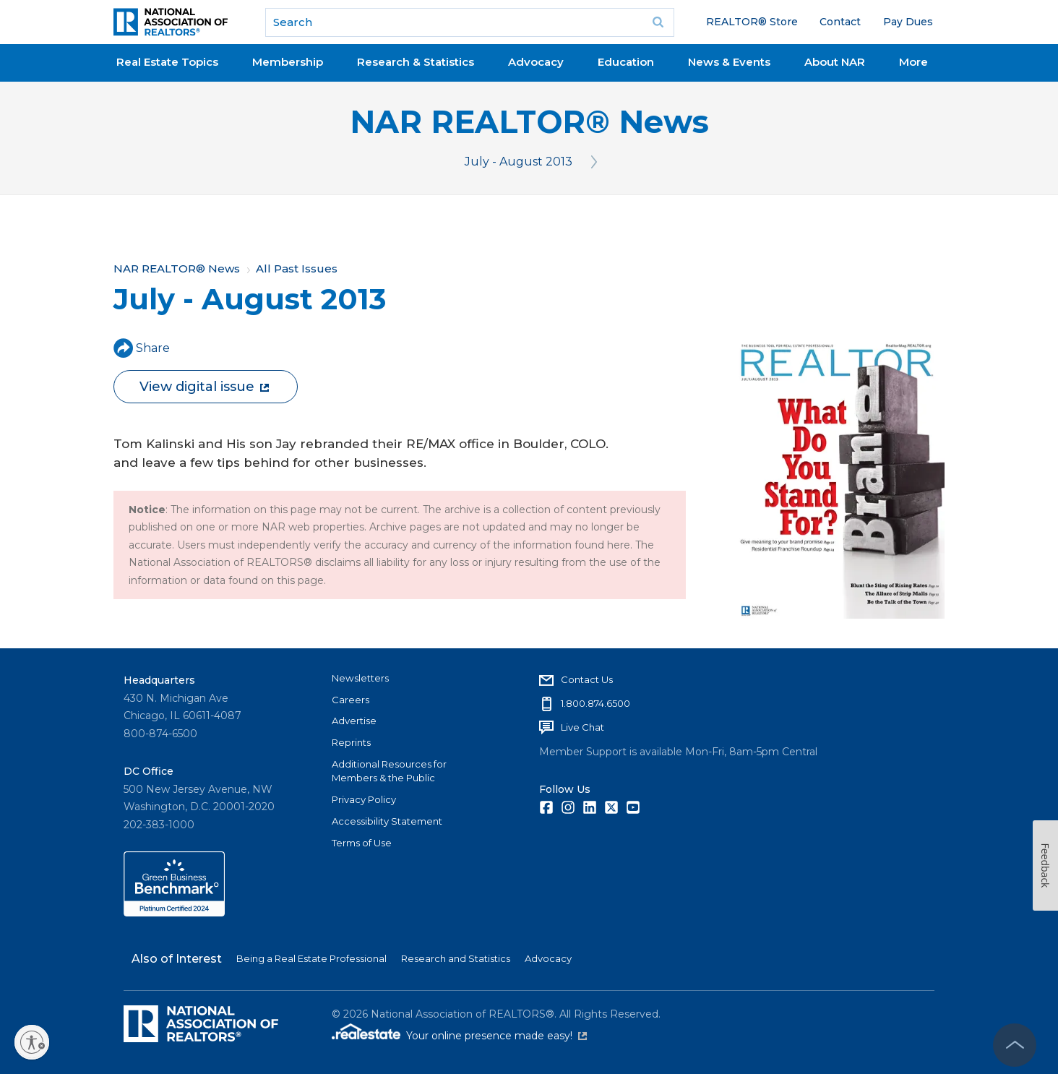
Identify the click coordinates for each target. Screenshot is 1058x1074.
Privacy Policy (364, 799)
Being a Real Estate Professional (311, 958)
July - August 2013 (518, 161)
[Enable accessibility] (31, 1042)
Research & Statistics (415, 62)
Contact (840, 21)
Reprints (351, 742)
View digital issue (204, 387)
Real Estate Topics (167, 62)
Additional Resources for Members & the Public (389, 771)
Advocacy (536, 62)
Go (658, 22)
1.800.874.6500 (595, 703)
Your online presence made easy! (496, 1035)
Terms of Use (362, 843)
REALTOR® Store (752, 21)
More (913, 62)
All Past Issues (296, 268)
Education (626, 62)
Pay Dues (908, 21)
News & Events (729, 62)
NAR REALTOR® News (529, 122)
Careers (350, 699)
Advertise (354, 720)
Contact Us (587, 679)
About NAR (834, 62)
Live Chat (582, 727)
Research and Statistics (455, 958)
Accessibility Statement (387, 821)
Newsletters (360, 678)
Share (141, 348)
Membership (287, 62)
